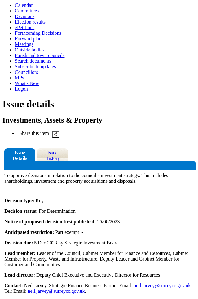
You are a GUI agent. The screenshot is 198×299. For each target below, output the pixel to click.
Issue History (52, 155)
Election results (30, 22)
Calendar (24, 5)
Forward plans (29, 38)
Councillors (26, 72)
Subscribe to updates (35, 66)
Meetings (24, 44)
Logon (21, 88)
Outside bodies (30, 49)
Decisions (24, 16)
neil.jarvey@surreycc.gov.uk (162, 285)
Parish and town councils (39, 55)
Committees (27, 10)
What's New (27, 83)
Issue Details (20, 155)
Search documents (33, 61)
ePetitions (24, 27)
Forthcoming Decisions (38, 33)
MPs (19, 77)
